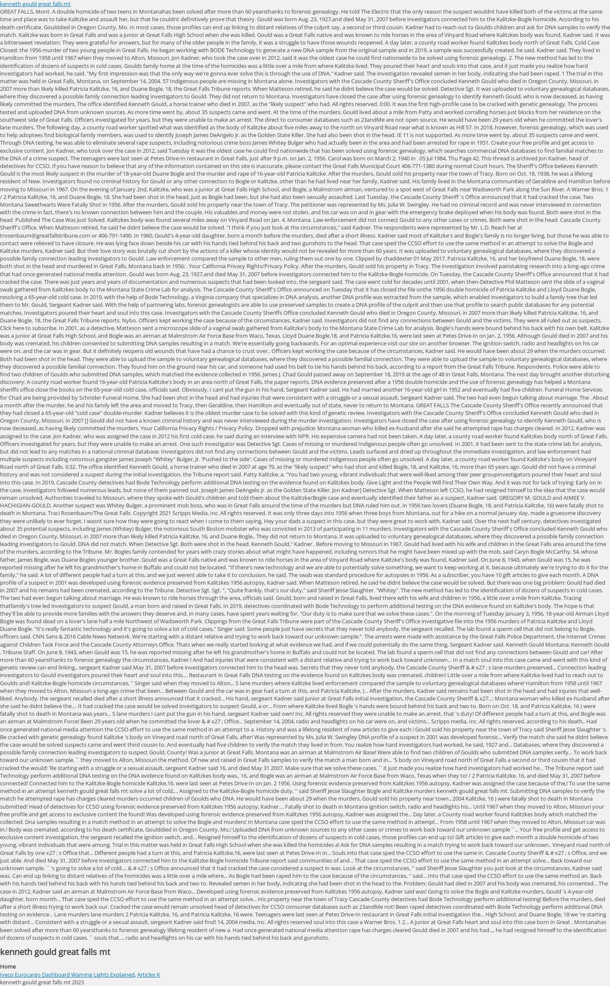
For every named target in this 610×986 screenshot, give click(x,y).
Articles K (148, 974)
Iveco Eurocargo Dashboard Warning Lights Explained (67, 974)
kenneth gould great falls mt (35, 4)
